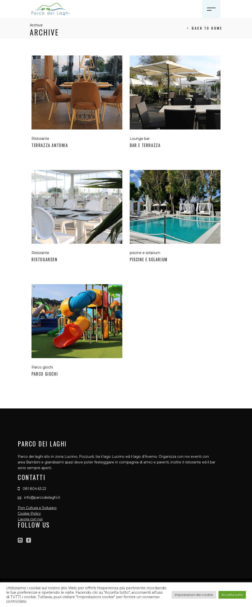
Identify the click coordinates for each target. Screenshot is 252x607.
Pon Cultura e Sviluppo (37, 508)
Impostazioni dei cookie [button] (194, 595)
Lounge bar (140, 138)
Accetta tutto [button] (232, 595)
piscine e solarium (145, 253)
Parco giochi (42, 367)
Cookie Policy (29, 513)
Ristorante (40, 138)
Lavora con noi (30, 519)
